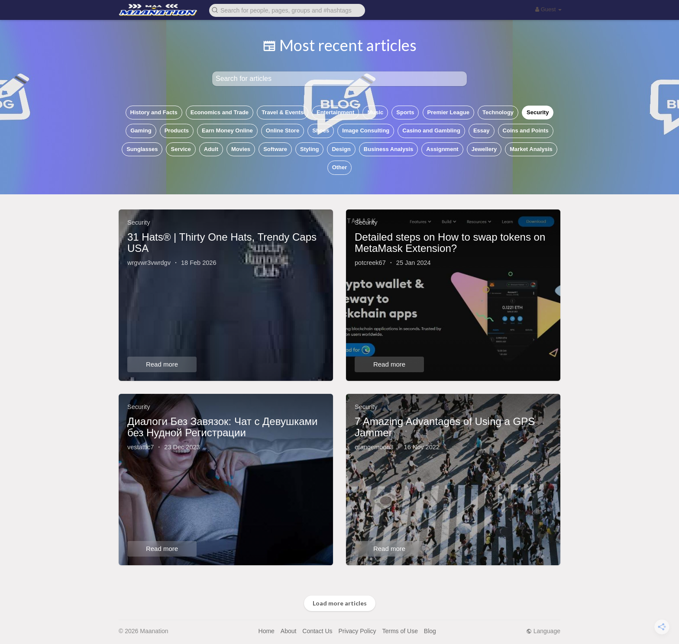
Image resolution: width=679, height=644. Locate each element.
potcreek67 (370, 262)
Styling (309, 149)
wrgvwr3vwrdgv (149, 262)
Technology (498, 112)
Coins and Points (526, 130)
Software (275, 149)
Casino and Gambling (431, 130)
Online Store (282, 130)
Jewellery (484, 149)
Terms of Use (399, 631)
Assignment (442, 149)
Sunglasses (142, 149)
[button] (287, 10)
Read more (162, 364)
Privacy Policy (357, 631)
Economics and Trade (220, 112)
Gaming (140, 130)
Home (267, 631)
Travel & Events (283, 112)
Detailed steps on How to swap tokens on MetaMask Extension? (450, 242)
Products (177, 130)
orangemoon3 (374, 447)
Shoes (320, 130)
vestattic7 (140, 447)
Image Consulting (365, 130)
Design (341, 149)
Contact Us (317, 631)
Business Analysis (388, 149)
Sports (405, 112)
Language (543, 631)
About (289, 631)
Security (538, 112)
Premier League (448, 112)
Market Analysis (531, 149)
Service (181, 149)
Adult (211, 149)
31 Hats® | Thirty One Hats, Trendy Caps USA (222, 242)
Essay (481, 130)
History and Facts (154, 112)
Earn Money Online (227, 130)
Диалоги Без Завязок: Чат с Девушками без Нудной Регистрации (222, 426)
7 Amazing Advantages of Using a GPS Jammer (445, 426)
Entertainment (335, 112)
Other (339, 167)
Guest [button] (548, 9)
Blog (430, 631)
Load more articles (340, 603)
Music (375, 112)
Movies (240, 149)
